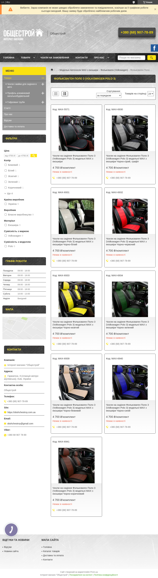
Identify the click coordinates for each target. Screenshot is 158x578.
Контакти (81, 57)
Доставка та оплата (14, 126)
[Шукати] (151, 57)
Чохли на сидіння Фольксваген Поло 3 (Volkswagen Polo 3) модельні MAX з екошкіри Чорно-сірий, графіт (127, 158)
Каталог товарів (51, 551)
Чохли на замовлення (54, 57)
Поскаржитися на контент (80, 575)
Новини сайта (11, 551)
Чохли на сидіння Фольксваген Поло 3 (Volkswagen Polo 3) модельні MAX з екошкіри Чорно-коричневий (74, 491)
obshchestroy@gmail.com (20, 423)
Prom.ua (94, 572)
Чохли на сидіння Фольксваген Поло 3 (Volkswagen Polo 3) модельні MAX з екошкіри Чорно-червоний (127, 241)
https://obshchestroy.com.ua (21, 412)
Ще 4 (10, 193)
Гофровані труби (16, 102)
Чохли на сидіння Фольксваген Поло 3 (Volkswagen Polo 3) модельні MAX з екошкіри (74, 158)
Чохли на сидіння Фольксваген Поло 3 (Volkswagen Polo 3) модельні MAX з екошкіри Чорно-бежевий (74, 407)
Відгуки (8, 120)
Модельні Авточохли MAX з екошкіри (79, 70)
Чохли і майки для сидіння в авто (22, 85)
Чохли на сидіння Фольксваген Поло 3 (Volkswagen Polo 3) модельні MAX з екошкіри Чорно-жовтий (74, 324)
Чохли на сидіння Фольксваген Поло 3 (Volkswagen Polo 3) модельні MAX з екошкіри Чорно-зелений (127, 324)
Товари (25, 57)
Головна (8, 57)
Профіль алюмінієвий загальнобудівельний (18, 94)
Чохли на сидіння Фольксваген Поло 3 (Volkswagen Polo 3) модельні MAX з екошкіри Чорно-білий (74, 241)
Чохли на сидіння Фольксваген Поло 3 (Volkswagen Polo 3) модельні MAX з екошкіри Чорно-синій (127, 407)
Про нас (99, 57)
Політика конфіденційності (106, 575)
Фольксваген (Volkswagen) (114, 70)
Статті (7, 108)
